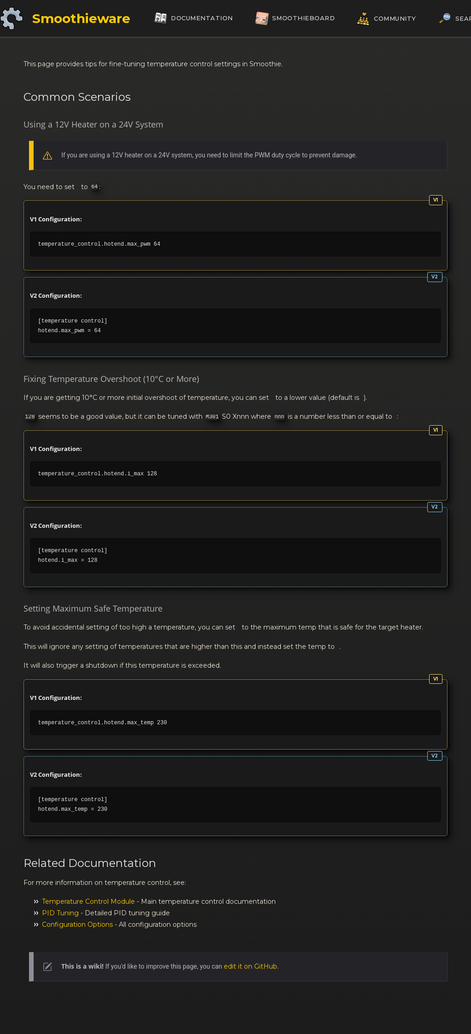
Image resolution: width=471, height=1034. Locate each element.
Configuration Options (77, 924)
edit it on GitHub (250, 966)
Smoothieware (81, 18)
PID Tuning (60, 913)
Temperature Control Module (88, 901)
